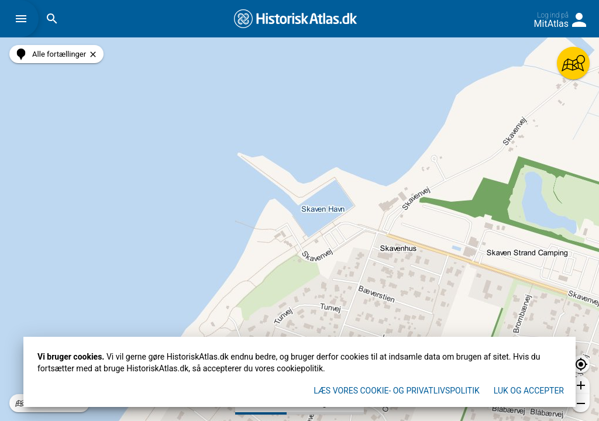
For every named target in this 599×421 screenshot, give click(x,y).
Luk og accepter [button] (529, 390)
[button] (24, 18)
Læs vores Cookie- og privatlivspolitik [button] (397, 390)
